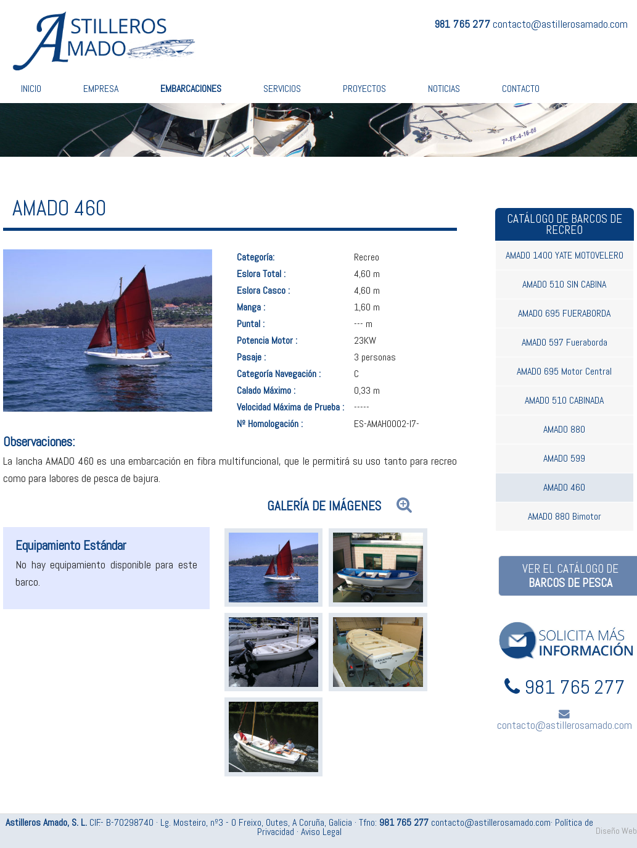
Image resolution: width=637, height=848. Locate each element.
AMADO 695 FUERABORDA (564, 313)
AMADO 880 (564, 429)
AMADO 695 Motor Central (564, 371)
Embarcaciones (190, 88)
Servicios (282, 88)
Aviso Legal (321, 831)
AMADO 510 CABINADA (564, 400)
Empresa (100, 88)
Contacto (521, 88)
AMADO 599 (564, 458)
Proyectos (364, 88)
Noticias (444, 88)
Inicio (31, 88)
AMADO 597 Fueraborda (564, 342)
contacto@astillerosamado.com (560, 24)
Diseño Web (616, 830)
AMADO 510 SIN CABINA (564, 284)
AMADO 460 (564, 487)
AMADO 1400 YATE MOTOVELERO (564, 255)
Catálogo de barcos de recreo (564, 224)
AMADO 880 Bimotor (564, 516)
